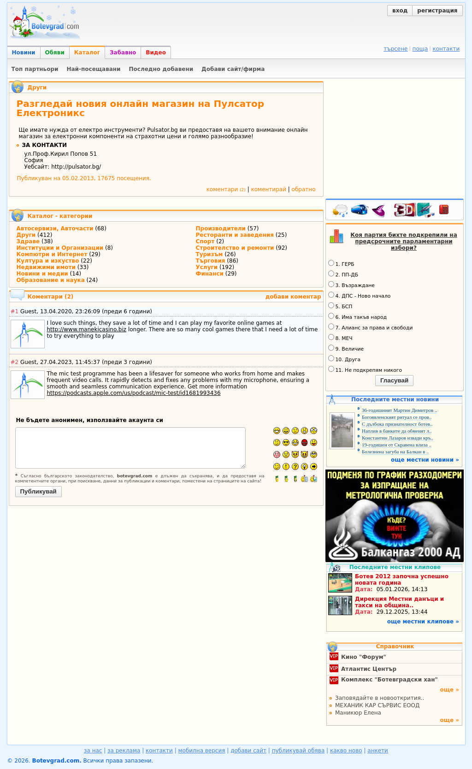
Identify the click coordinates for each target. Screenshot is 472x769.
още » (449, 690)
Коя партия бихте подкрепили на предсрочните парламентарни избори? (403, 241)
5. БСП (340, 306)
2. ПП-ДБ (343, 274)
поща (420, 49)
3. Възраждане (351, 284)
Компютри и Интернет (52, 254)
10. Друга (344, 359)
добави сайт (248, 750)
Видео (156, 52)
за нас (93, 750)
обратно (304, 189)
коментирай (268, 189)
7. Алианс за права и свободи (370, 327)
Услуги (207, 267)
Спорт (205, 241)
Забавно (123, 52)
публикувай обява (298, 750)
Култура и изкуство (48, 261)
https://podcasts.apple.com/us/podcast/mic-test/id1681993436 (134, 393)
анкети (377, 750)
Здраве (28, 241)
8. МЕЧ (340, 337)
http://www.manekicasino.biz (87, 329)
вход (399, 10)
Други (37, 87)
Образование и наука (51, 280)
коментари (226, 189)
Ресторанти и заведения (235, 235)
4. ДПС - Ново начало (359, 295)
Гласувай (394, 380)
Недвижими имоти (46, 267)
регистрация (437, 10)
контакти (446, 49)
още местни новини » (425, 460)
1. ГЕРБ (341, 263)
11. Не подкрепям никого (365, 369)
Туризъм (209, 254)
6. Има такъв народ (357, 316)
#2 (15, 362)
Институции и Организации (60, 248)
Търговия (210, 261)
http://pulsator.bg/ (76, 167)
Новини (23, 52)
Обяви (55, 52)
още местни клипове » (423, 621)
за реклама (123, 750)
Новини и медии (42, 273)
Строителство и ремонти (235, 248)
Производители (221, 228)
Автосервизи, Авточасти (55, 228)
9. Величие (346, 348)
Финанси (210, 273)
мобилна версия (201, 750)
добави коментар (293, 297)
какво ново (346, 750)
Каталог (87, 52)
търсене (395, 49)
